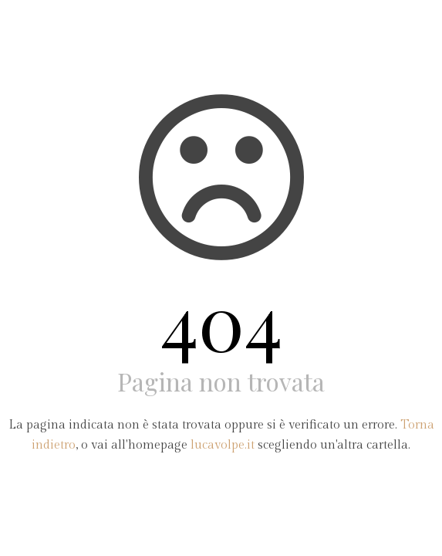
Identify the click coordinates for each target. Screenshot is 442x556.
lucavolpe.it (223, 445)
